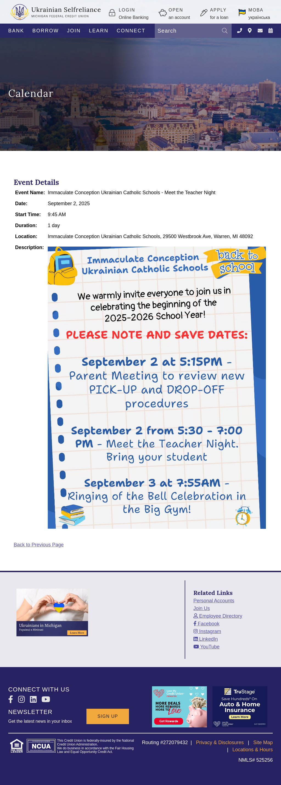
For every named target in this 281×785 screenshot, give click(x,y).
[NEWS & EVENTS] (270, 31)
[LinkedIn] (205, 639)
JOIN (74, 30)
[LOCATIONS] (250, 31)
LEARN (98, 30)
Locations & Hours (252, 749)
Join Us (201, 608)
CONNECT (131, 30)
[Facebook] (206, 623)
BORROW (45, 30)
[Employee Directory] (217, 616)
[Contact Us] (239, 31)
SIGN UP (107, 716)
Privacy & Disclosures (220, 742)
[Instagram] (207, 631)
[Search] (225, 31)
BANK (16, 30)
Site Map (263, 742)
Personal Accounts (213, 600)
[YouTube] (206, 647)
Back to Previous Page (39, 544)
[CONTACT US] (260, 31)
